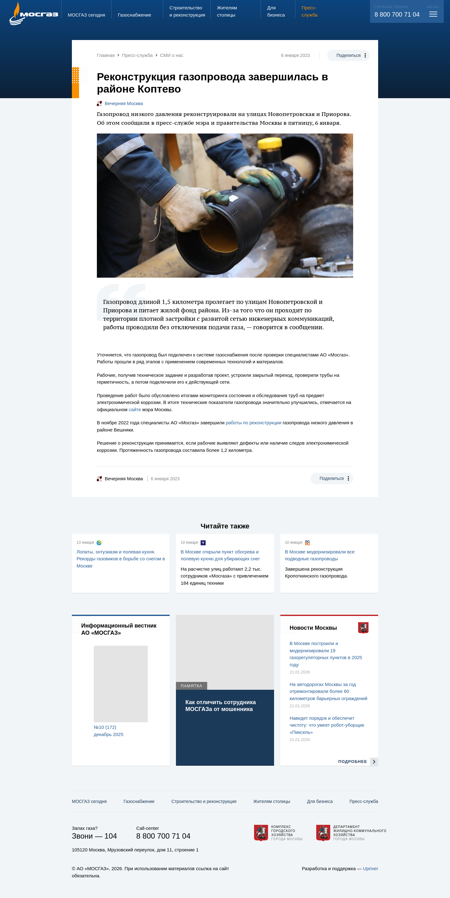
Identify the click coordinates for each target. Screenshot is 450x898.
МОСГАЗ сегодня (89, 801)
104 (110, 836)
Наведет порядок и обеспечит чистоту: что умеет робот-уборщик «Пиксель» (327, 725)
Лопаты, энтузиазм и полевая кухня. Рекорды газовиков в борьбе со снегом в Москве (121, 558)
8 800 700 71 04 (397, 14)
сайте (135, 409)
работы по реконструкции (254, 422)
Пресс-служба (363, 801)
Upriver (370, 868)
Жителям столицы (271, 801)
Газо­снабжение (138, 801)
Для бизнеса (320, 801)
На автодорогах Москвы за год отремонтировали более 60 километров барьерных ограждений (329, 691)
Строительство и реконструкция (204, 801)
